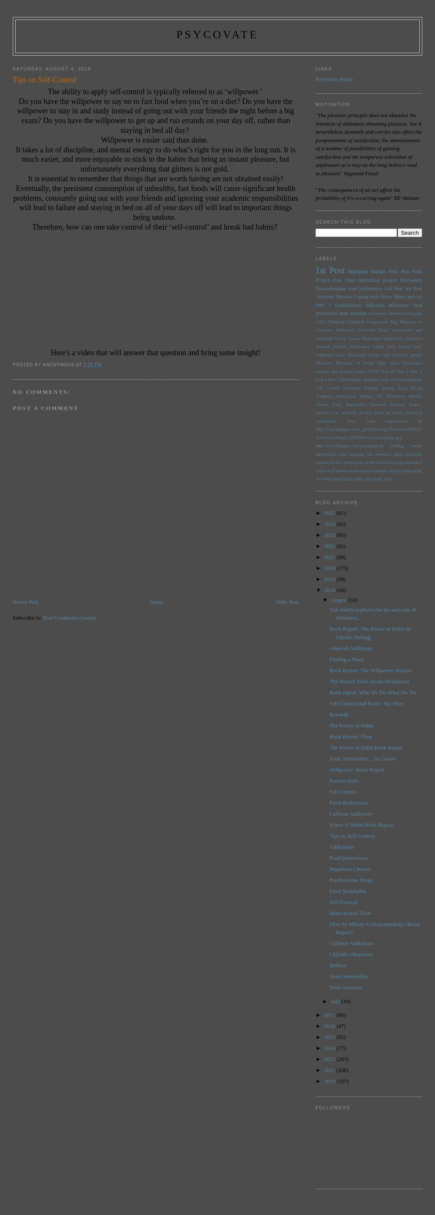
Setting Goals (394, 388)
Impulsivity (393, 338)
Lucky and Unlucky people (395, 355)
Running (371, 379)
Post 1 (323, 305)
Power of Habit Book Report (361, 825)
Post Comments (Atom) (69, 618)
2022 (330, 546)
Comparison (377, 322)
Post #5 (388, 371)
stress (354, 471)
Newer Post (25, 602)
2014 (330, 1048)
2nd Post (393, 289)
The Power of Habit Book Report (366, 747)
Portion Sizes (344, 780)
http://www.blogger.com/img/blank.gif (350, 445)
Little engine (399, 346)
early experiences (387, 421)
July (336, 1001)
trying (377, 479)
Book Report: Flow (350, 736)
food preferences (365, 289)
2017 (330, 1015)
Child (320, 322)
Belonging (413, 313)
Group (340, 338)
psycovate (217, 34)
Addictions (341, 847)
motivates (413, 454)
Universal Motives (387, 404)
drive (351, 421)
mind (398, 454)
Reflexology (351, 379)
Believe (395, 313)
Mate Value (388, 363)
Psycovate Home (334, 79)
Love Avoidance (351, 355)
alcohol (365, 412)
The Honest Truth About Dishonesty (369, 681)
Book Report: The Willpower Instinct (370, 670)
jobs (343, 454)
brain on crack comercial (398, 412)
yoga (388, 479)
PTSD (374, 371)
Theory (322, 404)
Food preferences (348, 858)
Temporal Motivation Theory (344, 396)
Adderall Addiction (350, 648)
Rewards (339, 714)
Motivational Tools (350, 913)
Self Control (328, 388)
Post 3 (416, 371)
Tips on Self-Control (352, 836)
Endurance (345, 330)
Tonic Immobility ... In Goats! (362, 758)
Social (416, 388)
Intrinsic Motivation (351, 346)
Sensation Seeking (360, 388)
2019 (330, 579)
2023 (330, 535)
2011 (330, 1070)
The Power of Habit (351, 725)
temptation (412, 471)
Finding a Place (346, 659)
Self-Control (343, 902)
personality (327, 313)
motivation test (329, 462)
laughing (356, 454)
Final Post (399, 272)
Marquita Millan (367, 271)
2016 (330, 1026)
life (370, 454)
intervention (326, 454)
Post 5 (333, 379)
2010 (330, 1081)
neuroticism (386, 462)
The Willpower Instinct (399, 396)
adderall (349, 412)
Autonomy (377, 313)
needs (370, 462)
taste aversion (353, 313)
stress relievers (374, 471)
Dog (394, 322)
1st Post (330, 270)
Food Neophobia (347, 891)
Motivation (411, 280)
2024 (330, 524)
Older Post (287, 602)
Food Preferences (348, 803)
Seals (384, 379)
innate (417, 445)
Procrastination (331, 289)
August (339, 600)
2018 (330, 590)
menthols (383, 454)
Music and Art (407, 297)
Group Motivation (364, 338)
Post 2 (403, 371)
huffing (397, 445)
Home (157, 602)
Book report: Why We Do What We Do (372, 692)
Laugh (378, 346)
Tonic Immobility (349, 404)
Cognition (355, 322)
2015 (330, 1037)
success (395, 471)
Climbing (336, 322)
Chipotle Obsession (350, 954)
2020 (330, 568)
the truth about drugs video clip (343, 479)
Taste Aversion (345, 987)
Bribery (337, 965)
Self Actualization (406, 379)
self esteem (338, 471)
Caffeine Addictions (351, 943)
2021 (330, 557)
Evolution (366, 330)
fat (420, 421)
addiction (375, 305)
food (417, 305)
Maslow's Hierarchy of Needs (345, 363)
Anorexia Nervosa (334, 297)
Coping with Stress (372, 297)
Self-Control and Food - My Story (366, 703)
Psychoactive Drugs (351, 880)
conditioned (326, 421)
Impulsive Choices (349, 869)
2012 (330, 1059)
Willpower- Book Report (356, 769)
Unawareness (348, 305)
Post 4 (321, 379)
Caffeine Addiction (350, 814)
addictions (399, 305)
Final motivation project (371, 280)
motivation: (353, 462)
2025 (330, 513)
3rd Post (413, 289)
